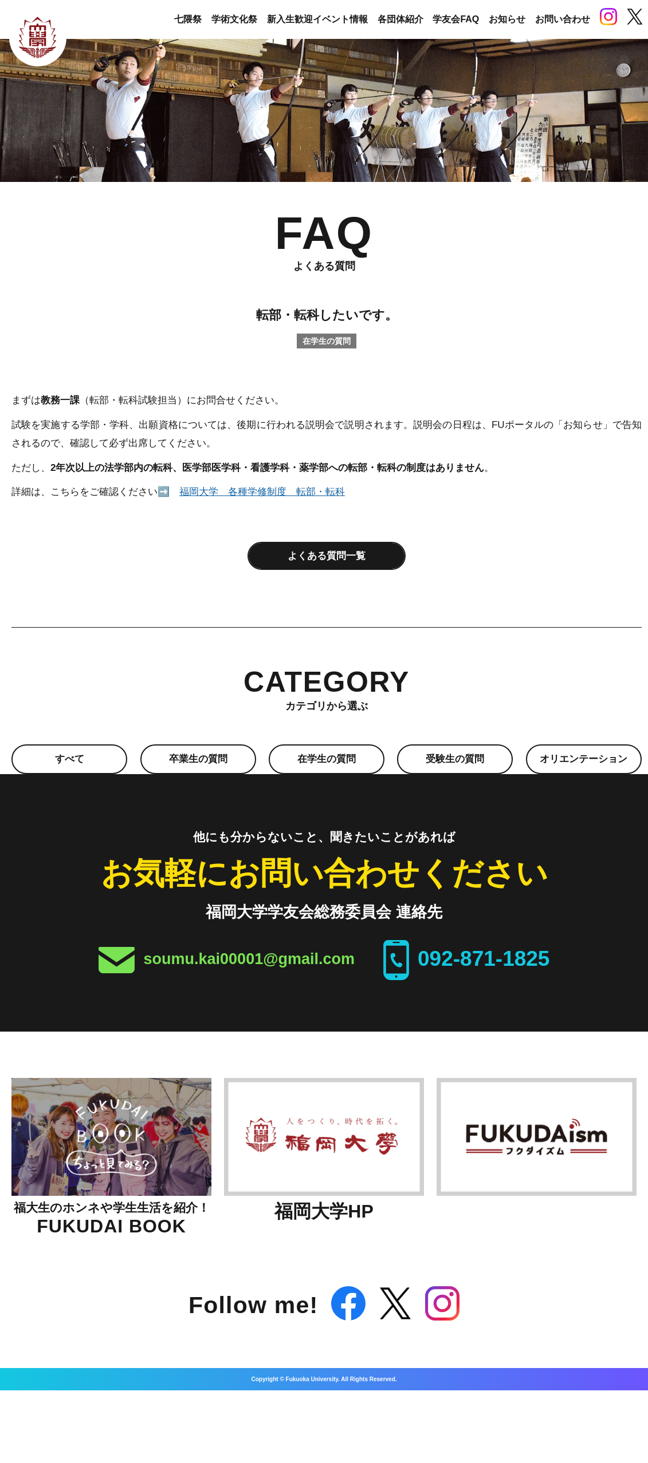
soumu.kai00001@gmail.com (249, 959)
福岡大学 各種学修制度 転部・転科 (262, 491)
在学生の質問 (326, 759)
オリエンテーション (583, 759)
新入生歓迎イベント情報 (317, 19)
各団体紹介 (400, 19)
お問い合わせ (562, 19)
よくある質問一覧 (327, 555)
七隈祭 (188, 19)
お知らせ (507, 19)
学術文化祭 (234, 19)
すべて (69, 759)
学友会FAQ (456, 19)
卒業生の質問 (198, 759)
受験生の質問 (455, 759)
